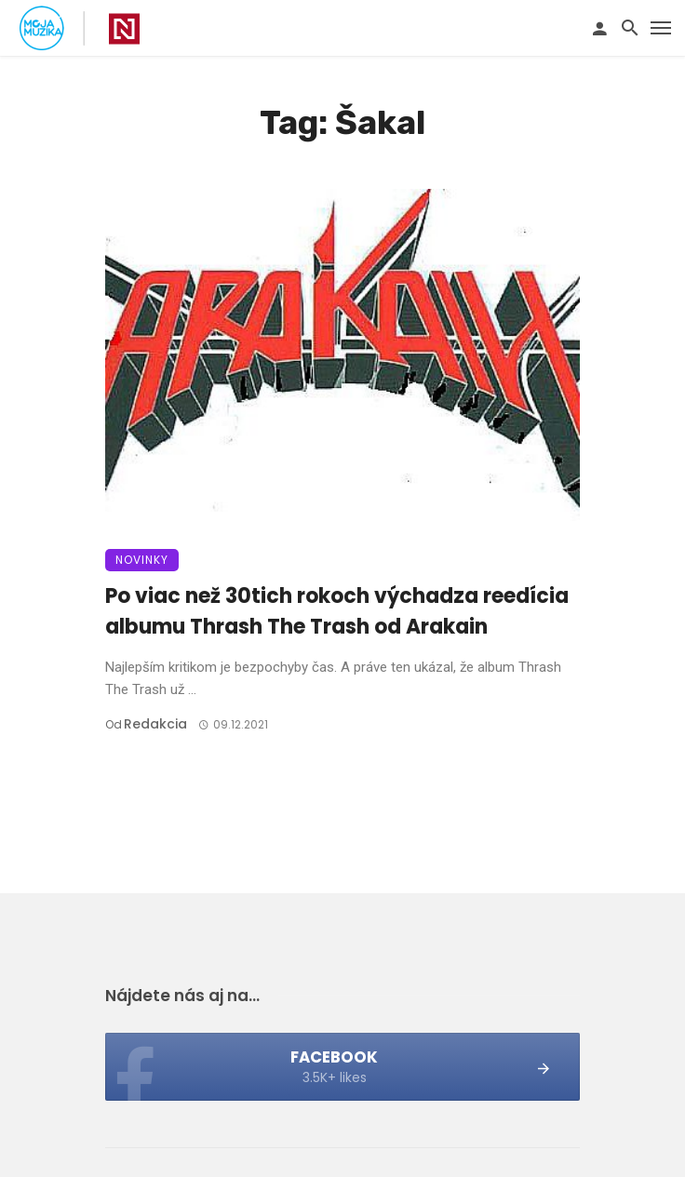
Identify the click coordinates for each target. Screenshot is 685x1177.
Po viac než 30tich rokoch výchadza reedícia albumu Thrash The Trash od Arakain (337, 611)
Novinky (141, 560)
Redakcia (155, 724)
